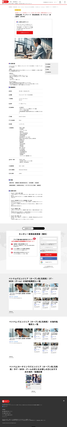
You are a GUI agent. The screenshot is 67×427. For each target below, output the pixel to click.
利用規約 (43, 250)
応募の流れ (48, 72)
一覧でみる (33, 391)
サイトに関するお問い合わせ (7, 414)
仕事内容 (48, 64)
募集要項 (48, 66)
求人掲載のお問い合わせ (6, 413)
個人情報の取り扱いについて (51, 250)
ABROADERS (38, 420)
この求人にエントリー (24, 32)
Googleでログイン (46, 262)
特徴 (47, 69)
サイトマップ (4, 416)
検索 (11, 1)
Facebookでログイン (46, 258)
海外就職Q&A (15, 1)
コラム (20, 1)
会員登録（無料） (48, 254)
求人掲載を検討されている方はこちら (48, 2)
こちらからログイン (46, 267)
